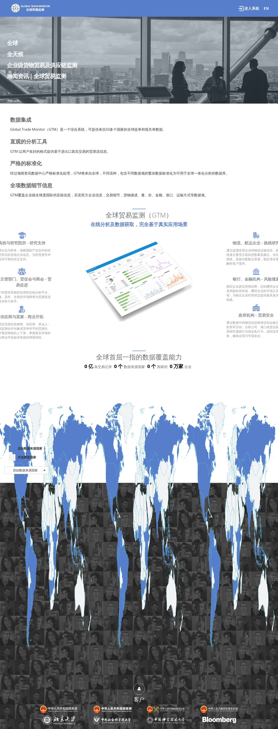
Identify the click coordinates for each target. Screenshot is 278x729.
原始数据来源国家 (25, 448)
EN (266, 8)
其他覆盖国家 (22, 457)
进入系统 (248, 9)
